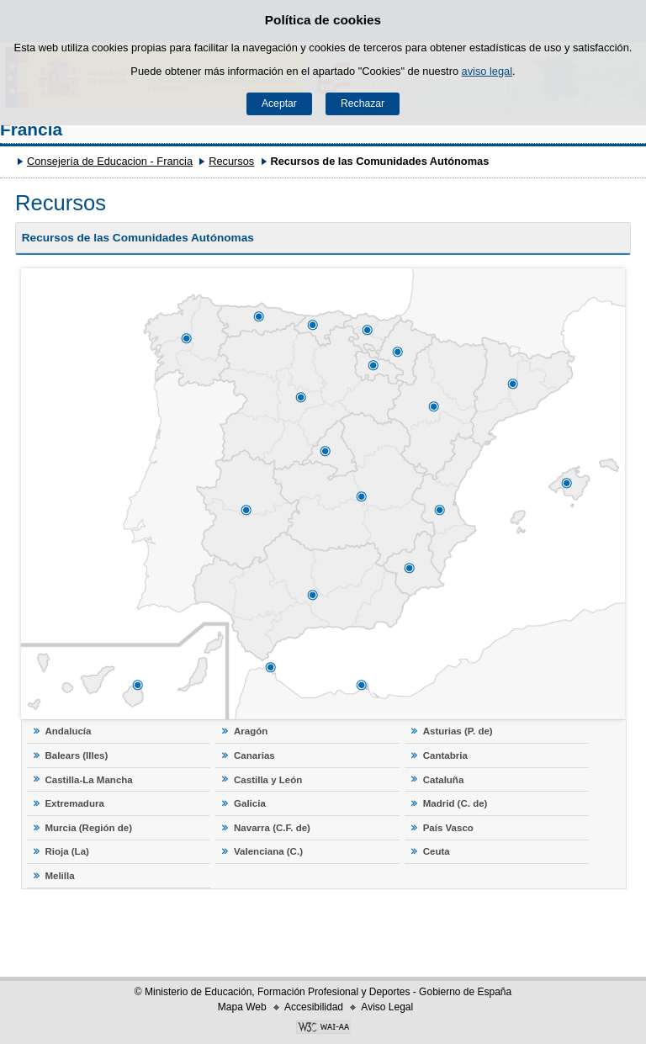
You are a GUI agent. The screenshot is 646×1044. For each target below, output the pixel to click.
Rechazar (362, 103)
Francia (31, 129)
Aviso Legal (387, 1007)
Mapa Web (242, 1007)
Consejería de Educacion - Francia (110, 161)
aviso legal (487, 71)
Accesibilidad (313, 1007)
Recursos (231, 161)
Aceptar (279, 103)
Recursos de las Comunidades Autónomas (138, 237)
